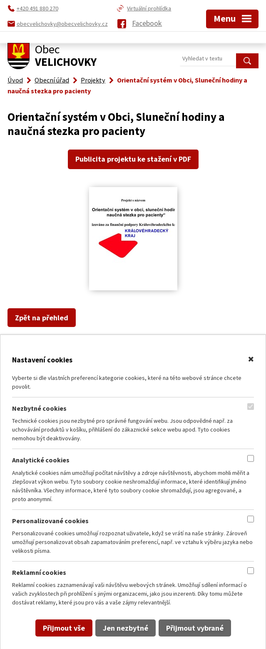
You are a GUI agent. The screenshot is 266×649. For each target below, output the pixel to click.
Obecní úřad (52, 80)
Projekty (93, 80)
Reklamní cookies (39, 572)
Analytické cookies (41, 460)
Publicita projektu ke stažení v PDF (133, 159)
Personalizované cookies (50, 521)
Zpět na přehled (41, 317)
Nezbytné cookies (39, 408)
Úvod (15, 80)
